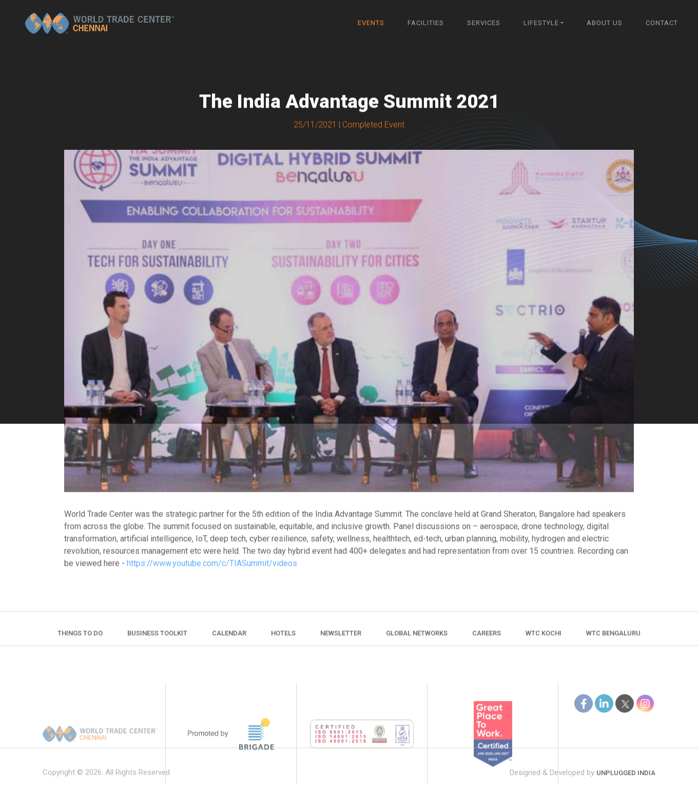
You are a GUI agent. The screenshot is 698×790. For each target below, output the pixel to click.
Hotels (283, 639)
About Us (605, 23)
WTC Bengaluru (613, 639)
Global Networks (417, 639)
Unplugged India (625, 784)
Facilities (426, 23)
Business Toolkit (157, 639)
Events (371, 23)
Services (483, 23)
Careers (486, 639)
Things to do (80, 639)
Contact (662, 23)
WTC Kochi (543, 639)
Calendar (229, 639)
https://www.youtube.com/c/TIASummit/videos (212, 566)
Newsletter (340, 639)
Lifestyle (541, 23)
